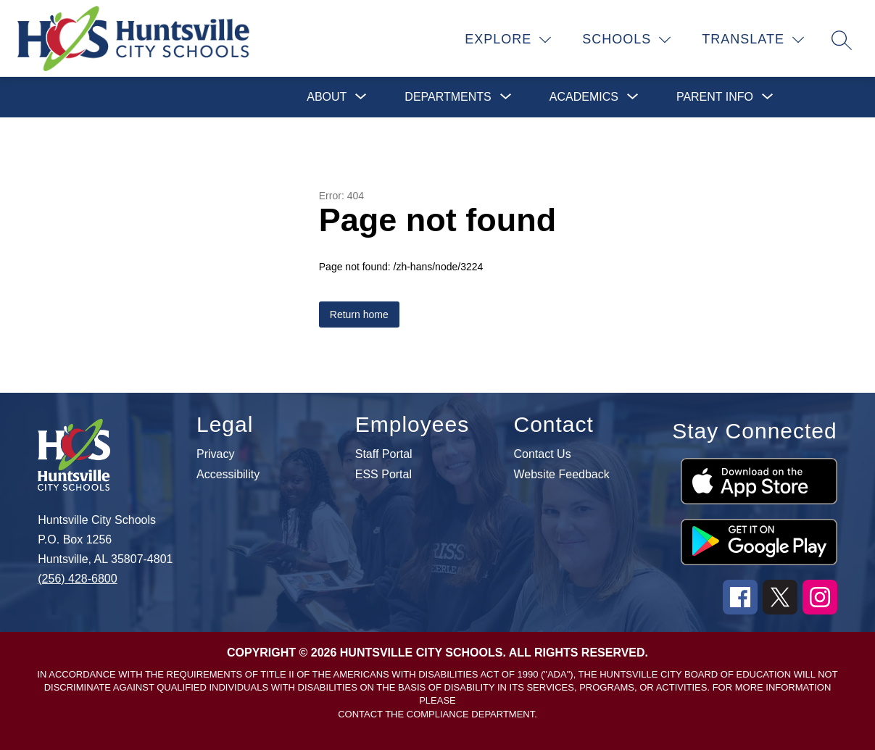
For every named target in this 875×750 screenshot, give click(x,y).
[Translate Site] (753, 40)
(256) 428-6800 (77, 578)
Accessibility (228, 475)
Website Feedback (562, 475)
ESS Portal (383, 475)
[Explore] (508, 40)
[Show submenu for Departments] (448, 97)
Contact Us (542, 454)
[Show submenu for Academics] (584, 97)
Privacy (215, 454)
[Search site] (842, 40)
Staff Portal (383, 454)
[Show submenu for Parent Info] (714, 97)
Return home (359, 314)
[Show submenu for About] (327, 97)
